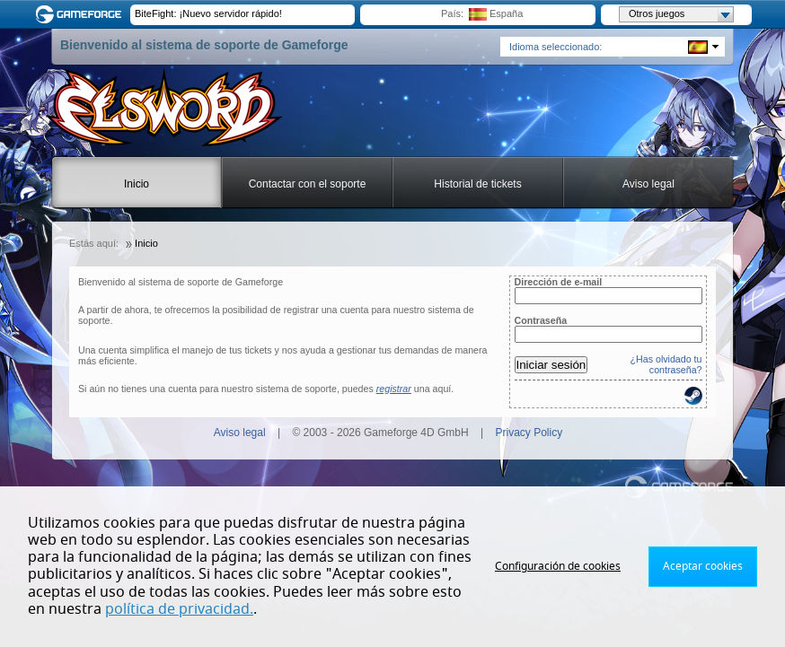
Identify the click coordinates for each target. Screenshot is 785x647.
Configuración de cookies (558, 566)
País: (452, 13)
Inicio (136, 184)
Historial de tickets (477, 184)
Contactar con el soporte (307, 184)
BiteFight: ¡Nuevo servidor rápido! (208, 13)
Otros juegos (681, 14)
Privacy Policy (529, 432)
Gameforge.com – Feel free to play (81, 14)
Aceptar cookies (703, 566)
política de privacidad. (179, 609)
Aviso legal (648, 184)
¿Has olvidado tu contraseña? (666, 364)
